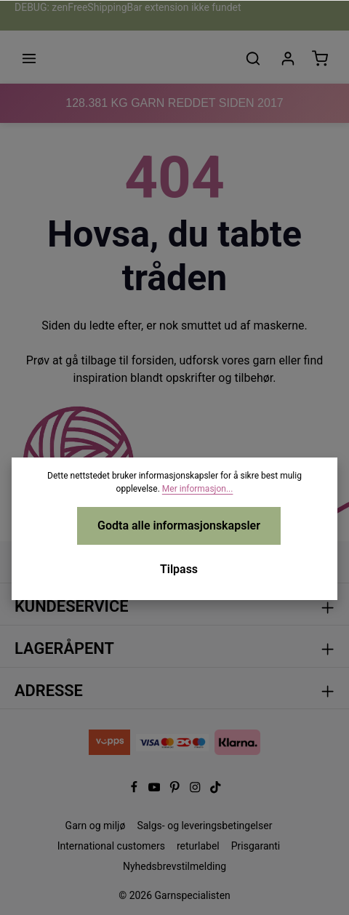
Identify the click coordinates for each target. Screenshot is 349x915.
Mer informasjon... (197, 489)
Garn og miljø (95, 825)
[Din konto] (287, 58)
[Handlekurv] (319, 58)
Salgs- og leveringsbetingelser (204, 825)
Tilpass (179, 569)
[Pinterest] (176, 790)
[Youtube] (155, 790)
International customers (111, 846)
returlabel (198, 846)
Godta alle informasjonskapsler (178, 525)
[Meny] (29, 58)
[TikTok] (215, 790)
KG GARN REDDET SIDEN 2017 (174, 103)
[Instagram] (196, 790)
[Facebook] (135, 790)
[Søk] (253, 58)
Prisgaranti (255, 846)
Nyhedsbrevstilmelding (174, 866)
